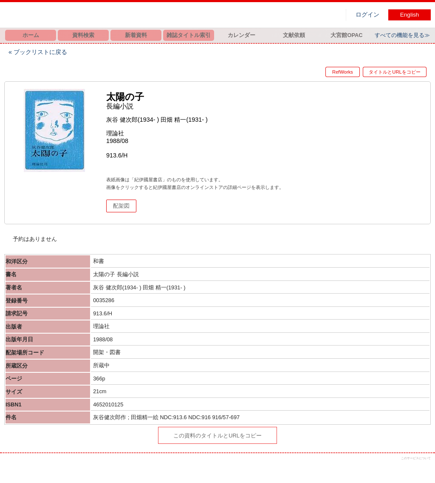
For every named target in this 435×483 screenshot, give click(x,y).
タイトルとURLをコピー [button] (394, 71)
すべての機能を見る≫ (402, 35)
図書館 (93, 14)
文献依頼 (294, 35)
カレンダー (241, 35)
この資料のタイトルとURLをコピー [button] (217, 435)
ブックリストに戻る (40, 52)
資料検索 (83, 35)
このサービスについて (416, 458)
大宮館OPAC (346, 35)
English (409, 14)
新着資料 (136, 35)
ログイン (367, 14)
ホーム (31, 35)
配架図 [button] (121, 206)
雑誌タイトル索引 (189, 35)
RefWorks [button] (335, 71)
